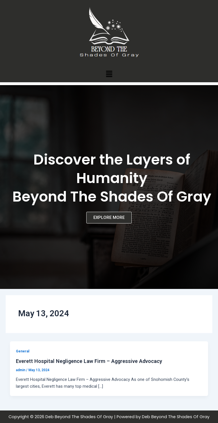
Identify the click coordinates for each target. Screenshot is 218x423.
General (22, 351)
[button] (109, 73)
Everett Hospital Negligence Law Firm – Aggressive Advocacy (89, 361)
